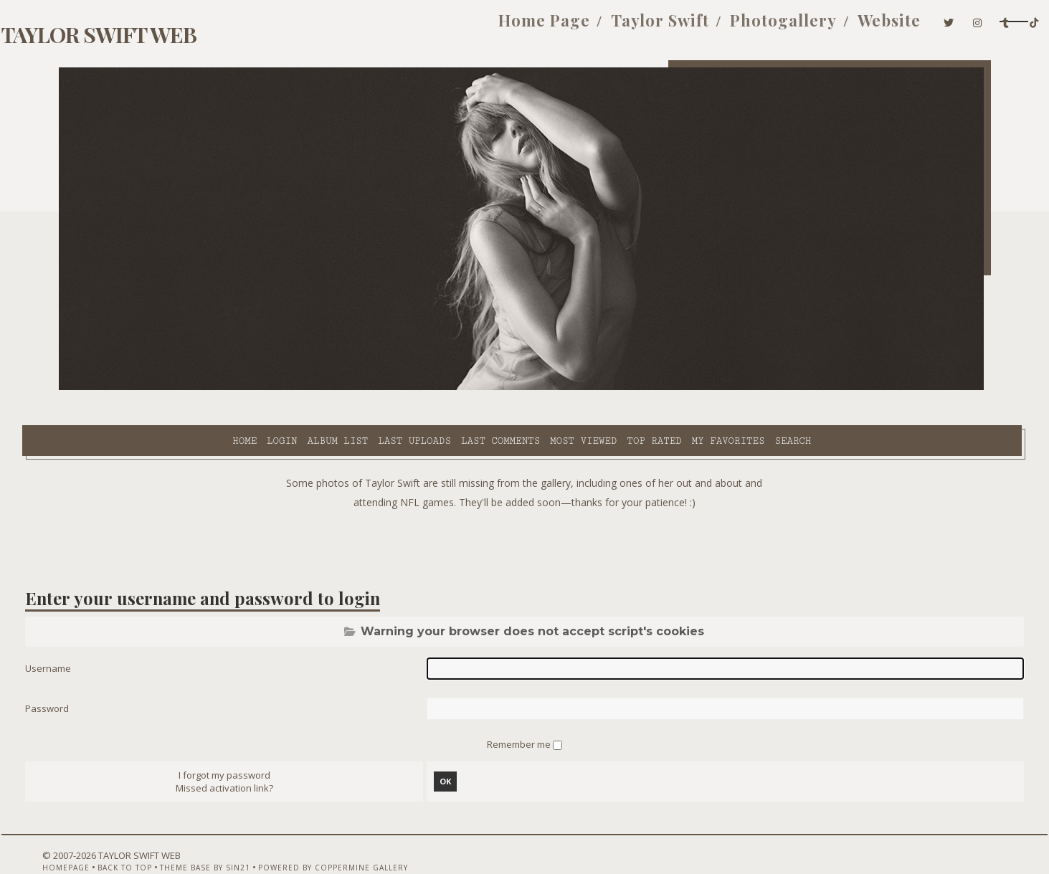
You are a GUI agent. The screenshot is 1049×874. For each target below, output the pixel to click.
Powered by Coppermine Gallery (349, 836)
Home (118, 388)
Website (775, 27)
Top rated (527, 388)
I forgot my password (247, 743)
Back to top (141, 836)
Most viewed (457, 388)
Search (666, 388)
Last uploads (288, 388)
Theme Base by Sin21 (221, 836)
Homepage (82, 836)
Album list (211, 388)
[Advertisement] (525, 509)
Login (156, 388)
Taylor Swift (546, 27)
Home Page (430, 27)
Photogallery (669, 27)
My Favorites (601, 388)
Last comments (374, 388)
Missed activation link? (246, 756)
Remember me (520, 710)
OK (453, 749)
